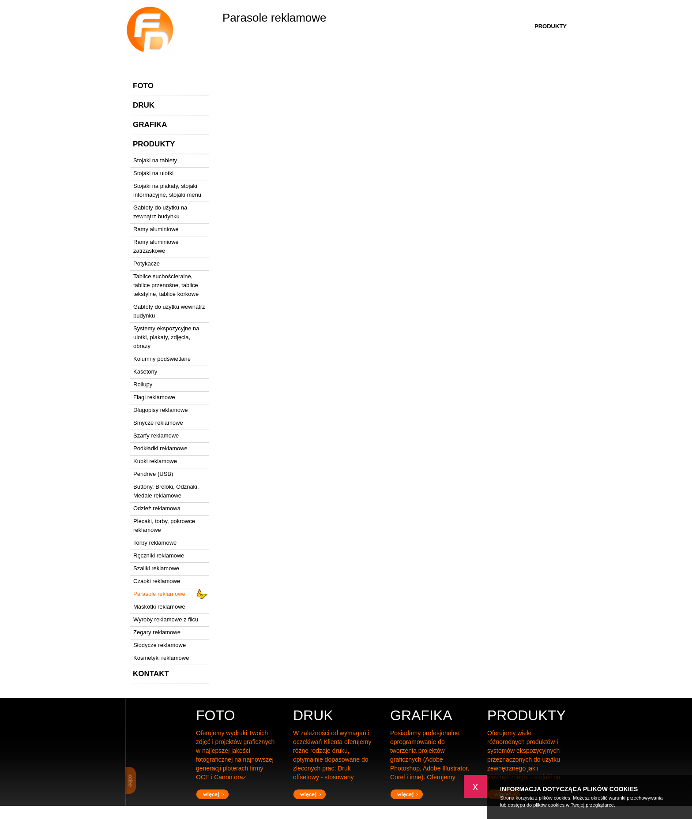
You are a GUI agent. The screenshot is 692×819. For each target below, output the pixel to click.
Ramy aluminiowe (156, 229)
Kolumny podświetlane (162, 358)
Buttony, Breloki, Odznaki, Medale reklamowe (166, 491)
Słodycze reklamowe (159, 645)
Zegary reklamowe (157, 632)
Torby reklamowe (155, 542)
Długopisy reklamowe (160, 410)
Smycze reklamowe (158, 422)
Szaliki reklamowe (156, 568)
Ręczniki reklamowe (158, 555)
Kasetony (145, 371)
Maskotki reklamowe (159, 606)
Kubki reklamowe (155, 461)
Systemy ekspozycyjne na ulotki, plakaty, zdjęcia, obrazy (166, 337)
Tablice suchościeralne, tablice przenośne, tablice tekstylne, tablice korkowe (166, 285)
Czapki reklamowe (156, 581)
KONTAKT (151, 673)
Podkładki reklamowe (160, 448)
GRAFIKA (150, 124)
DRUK (143, 105)
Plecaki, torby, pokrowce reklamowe (164, 525)
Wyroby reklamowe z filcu (165, 619)
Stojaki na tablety (155, 160)
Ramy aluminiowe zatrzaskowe (156, 246)
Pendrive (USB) (153, 474)
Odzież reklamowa (157, 508)
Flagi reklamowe (154, 397)
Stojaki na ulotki (153, 173)
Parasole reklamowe (159, 594)
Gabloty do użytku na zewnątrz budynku (160, 212)
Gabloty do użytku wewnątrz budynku (169, 311)
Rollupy (142, 384)
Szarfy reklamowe (156, 435)
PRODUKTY (154, 144)
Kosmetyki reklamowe (161, 657)
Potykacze (146, 263)
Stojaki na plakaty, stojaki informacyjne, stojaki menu (167, 190)
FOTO (143, 86)
